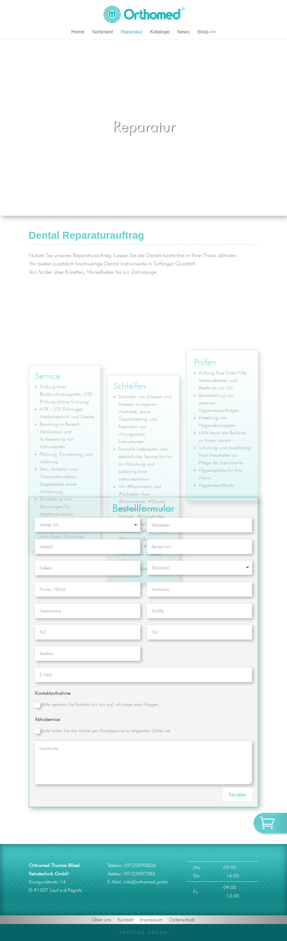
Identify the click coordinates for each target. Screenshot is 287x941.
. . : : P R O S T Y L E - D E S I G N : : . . (143, 932)
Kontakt (125, 919)
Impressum (151, 919)
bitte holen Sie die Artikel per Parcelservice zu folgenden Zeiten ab (103, 731)
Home (77, 32)
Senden (237, 794)
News (183, 32)
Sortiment (102, 32)
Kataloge (159, 32)
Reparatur (132, 32)
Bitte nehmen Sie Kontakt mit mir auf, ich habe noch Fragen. (97, 705)
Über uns (101, 919)
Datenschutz (182, 919)
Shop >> (206, 32)
